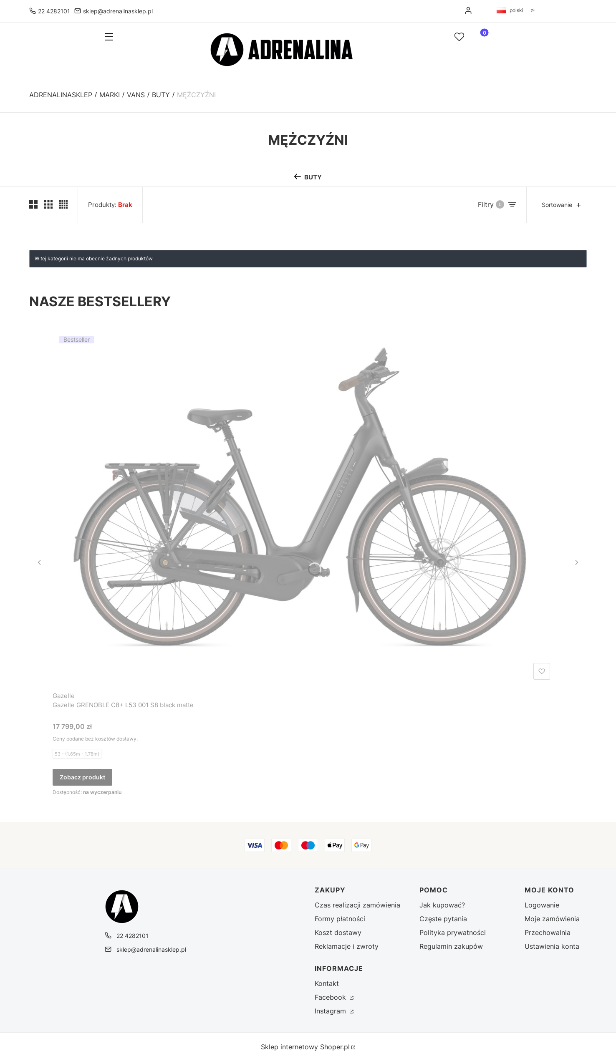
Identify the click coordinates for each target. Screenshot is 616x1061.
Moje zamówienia (552, 919)
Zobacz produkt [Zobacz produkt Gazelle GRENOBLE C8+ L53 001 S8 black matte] (82, 777)
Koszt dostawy (338, 932)
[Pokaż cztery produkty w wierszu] (63, 204)
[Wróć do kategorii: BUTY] (308, 177)
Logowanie (542, 905)
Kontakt (327, 983)
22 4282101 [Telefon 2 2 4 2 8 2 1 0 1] (54, 11)
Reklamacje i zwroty (347, 946)
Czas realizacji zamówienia (357, 905)
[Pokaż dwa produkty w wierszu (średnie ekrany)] (33, 204)
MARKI (109, 95)
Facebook (331, 997)
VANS (136, 95)
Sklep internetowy (305, 1047)
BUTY (161, 95)
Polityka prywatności (452, 932)
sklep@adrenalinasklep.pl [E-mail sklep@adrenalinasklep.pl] (118, 11)
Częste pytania (443, 919)
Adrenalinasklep (60, 95)
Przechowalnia (548, 932)
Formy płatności (340, 919)
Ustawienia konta (552, 946)
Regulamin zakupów (451, 946)
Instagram (331, 1011)
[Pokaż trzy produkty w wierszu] (48, 204)
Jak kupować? (442, 905)
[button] (124, 38)
